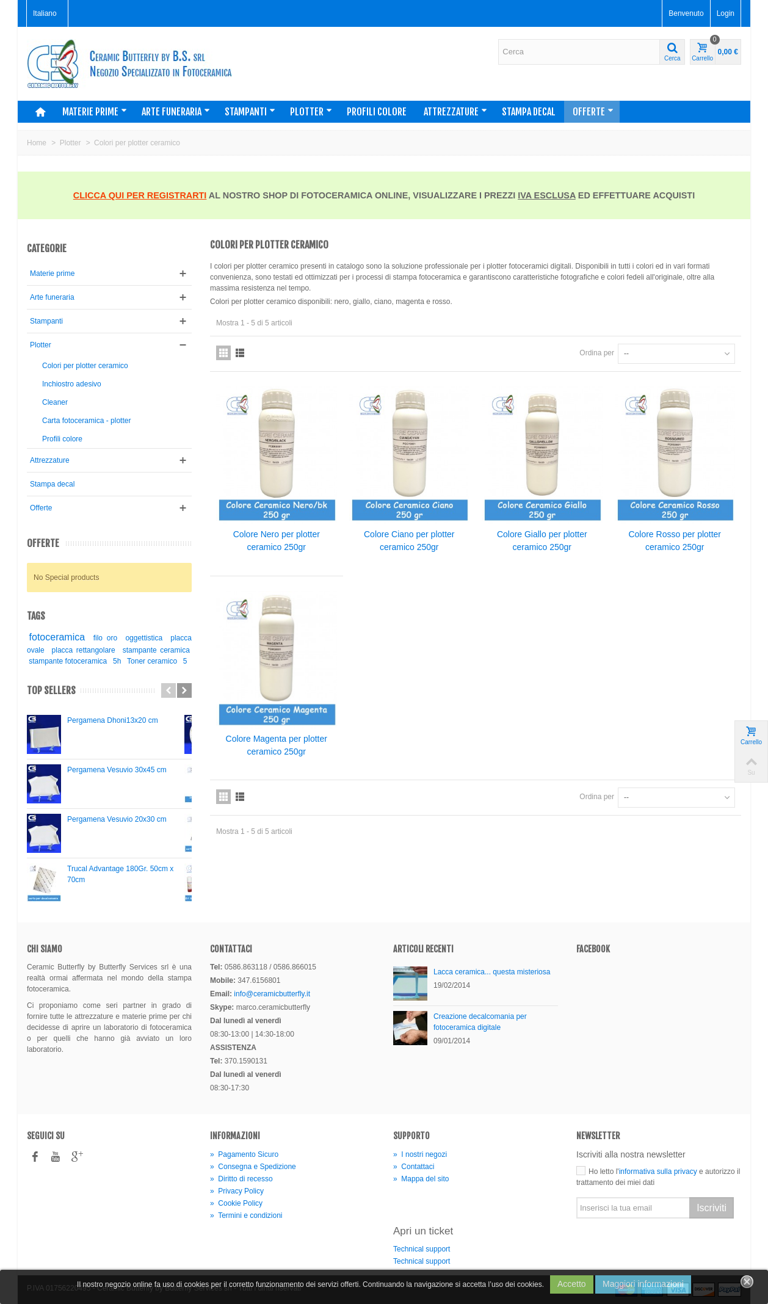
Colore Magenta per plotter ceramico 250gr (276, 745)
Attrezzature (455, 112)
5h (117, 661)
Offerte (593, 112)
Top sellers (51, 691)
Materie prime (94, 112)
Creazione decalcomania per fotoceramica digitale (480, 1022)
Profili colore (377, 112)
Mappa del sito (421, 1179)
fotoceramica (57, 637)
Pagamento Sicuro (244, 1154)
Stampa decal (529, 112)
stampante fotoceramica (68, 661)
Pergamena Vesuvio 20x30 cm (117, 819)
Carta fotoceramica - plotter (86, 420)
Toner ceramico (152, 661)
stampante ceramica (156, 650)
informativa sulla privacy (658, 1171)
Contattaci (413, 1166)
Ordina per (596, 353)
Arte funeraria (176, 112)
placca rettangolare (83, 650)
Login (725, 13)
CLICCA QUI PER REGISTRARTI (140, 195)
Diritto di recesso (241, 1179)
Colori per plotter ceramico (85, 365)
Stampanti (250, 112)
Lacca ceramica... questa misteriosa (491, 972)
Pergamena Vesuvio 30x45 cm (117, 770)
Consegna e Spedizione (253, 1166)
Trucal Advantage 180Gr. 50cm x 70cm (120, 874)
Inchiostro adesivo (71, 384)
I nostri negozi (420, 1154)
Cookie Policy (236, 1203)
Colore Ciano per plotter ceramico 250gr (409, 540)
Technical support (421, 1249)
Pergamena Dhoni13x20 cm (112, 720)
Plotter (311, 112)
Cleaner (55, 402)
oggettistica (143, 638)
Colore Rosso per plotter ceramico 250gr (674, 540)
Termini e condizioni (246, 1215)
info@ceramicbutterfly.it (272, 994)
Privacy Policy (237, 1191)
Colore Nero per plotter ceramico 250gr (276, 540)
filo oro (105, 638)
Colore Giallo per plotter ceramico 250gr (542, 540)
